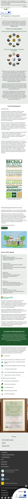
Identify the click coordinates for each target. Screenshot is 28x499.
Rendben (24, 6)
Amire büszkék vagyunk (14, 440)
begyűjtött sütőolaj (6, 83)
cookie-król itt (12, 5)
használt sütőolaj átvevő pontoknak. (14, 81)
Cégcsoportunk (14, 446)
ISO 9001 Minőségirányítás (9, 471)
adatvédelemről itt (20, 5)
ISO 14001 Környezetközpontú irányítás (12, 470)
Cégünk (14, 443)
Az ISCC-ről (7, 479)
